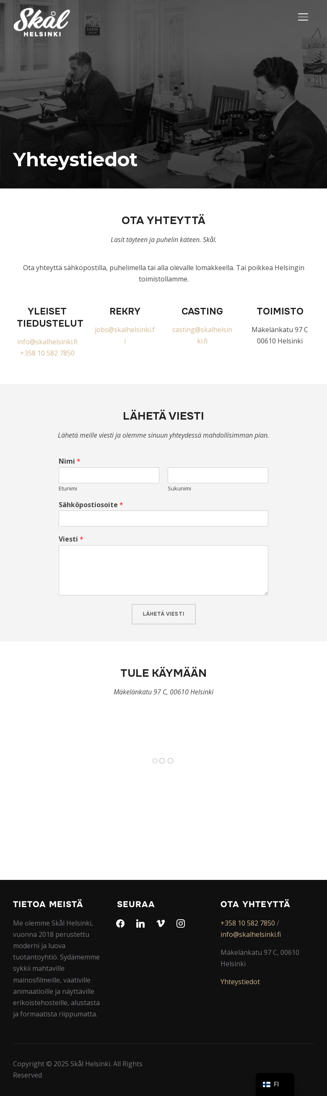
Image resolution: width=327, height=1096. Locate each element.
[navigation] (275, 1084)
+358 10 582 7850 (47, 353)
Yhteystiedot (240, 981)
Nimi (69, 461)
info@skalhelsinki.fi (47, 341)
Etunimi (68, 488)
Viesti (71, 539)
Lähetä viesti (163, 614)
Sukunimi (179, 488)
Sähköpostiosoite (91, 504)
